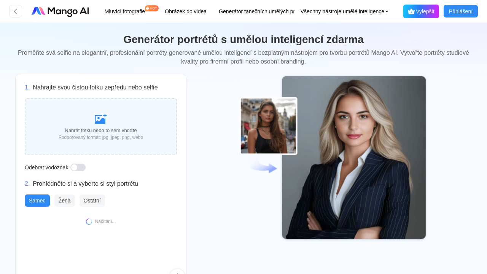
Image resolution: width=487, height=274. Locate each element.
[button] (337, 11)
